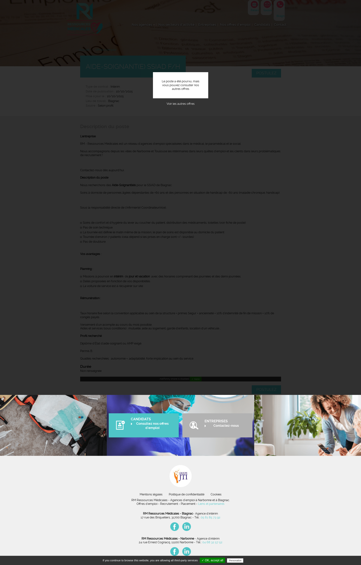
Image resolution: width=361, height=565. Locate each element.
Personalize (235, 560)
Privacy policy (253, 560)
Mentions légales (151, 494)
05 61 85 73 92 (210, 517)
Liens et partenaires (211, 504)
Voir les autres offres (181, 103)
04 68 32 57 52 (212, 542)
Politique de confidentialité (186, 494)
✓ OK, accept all (212, 560)
